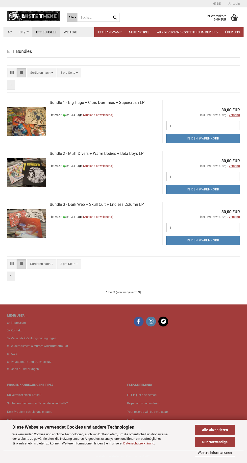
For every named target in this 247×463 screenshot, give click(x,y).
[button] (217, 3)
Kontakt (16, 330)
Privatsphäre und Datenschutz (31, 362)
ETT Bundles (46, 32)
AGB (14, 354)
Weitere (70, 32)
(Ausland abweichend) (98, 115)
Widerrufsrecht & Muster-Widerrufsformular (39, 346)
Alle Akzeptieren (215, 430)
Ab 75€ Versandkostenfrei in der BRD (187, 32)
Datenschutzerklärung (138, 443)
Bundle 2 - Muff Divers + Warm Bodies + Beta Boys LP (97, 153)
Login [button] (234, 3)
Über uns (232, 32)
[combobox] (41, 73)
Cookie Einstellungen (25, 369)
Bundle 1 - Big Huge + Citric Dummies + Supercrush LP (97, 102)
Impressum (18, 322)
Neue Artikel (139, 32)
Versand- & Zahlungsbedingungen (33, 338)
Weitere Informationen (215, 453)
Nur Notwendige (215, 442)
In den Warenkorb (203, 138)
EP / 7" (24, 32)
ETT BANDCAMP (110, 32)
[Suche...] (72, 17)
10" (10, 32)
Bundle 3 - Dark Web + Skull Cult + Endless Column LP (97, 204)
